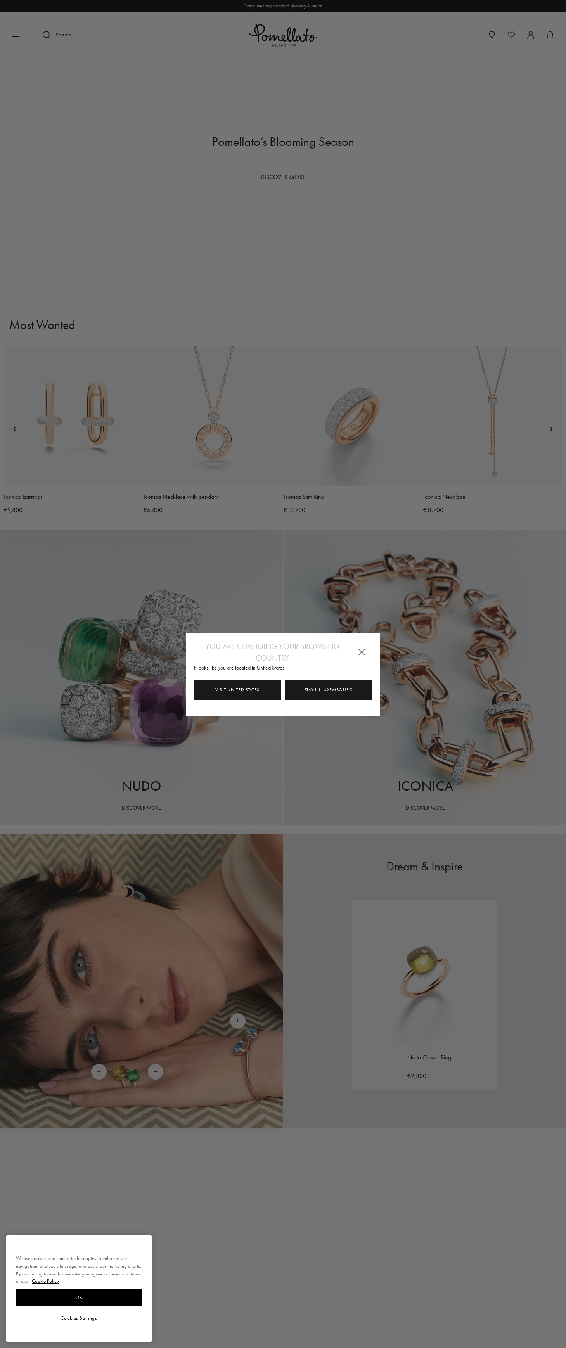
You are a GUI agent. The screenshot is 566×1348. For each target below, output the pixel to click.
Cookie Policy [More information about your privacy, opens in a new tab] (45, 1281)
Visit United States (237, 689)
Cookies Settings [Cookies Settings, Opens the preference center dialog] (79, 1318)
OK (78, 1297)
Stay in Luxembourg (329, 689)
